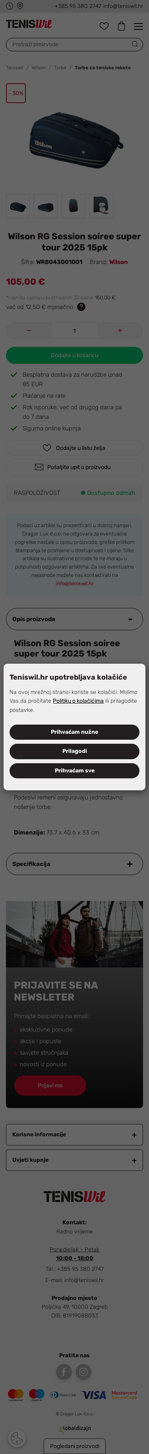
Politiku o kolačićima (78, 701)
